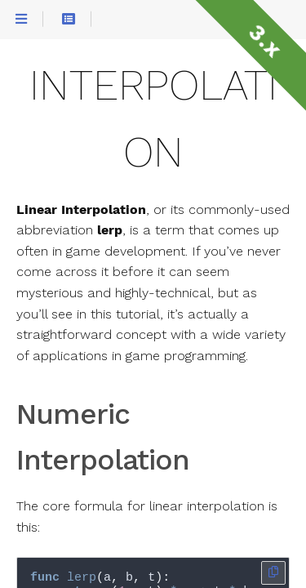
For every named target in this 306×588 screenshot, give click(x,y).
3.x (264, 41)
